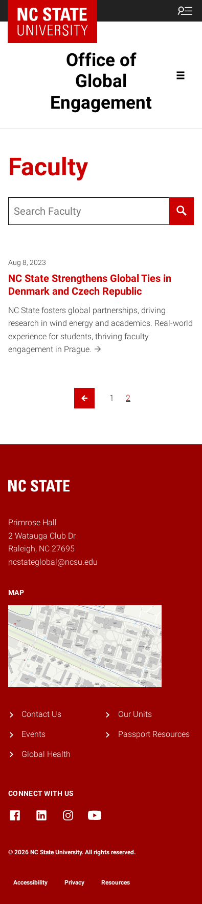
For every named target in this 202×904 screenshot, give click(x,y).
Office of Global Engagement (101, 81)
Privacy (74, 882)
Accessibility (30, 882)
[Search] (181, 211)
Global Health (46, 754)
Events (33, 734)
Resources (115, 882)
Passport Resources (154, 734)
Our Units (135, 714)
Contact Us (41, 714)
